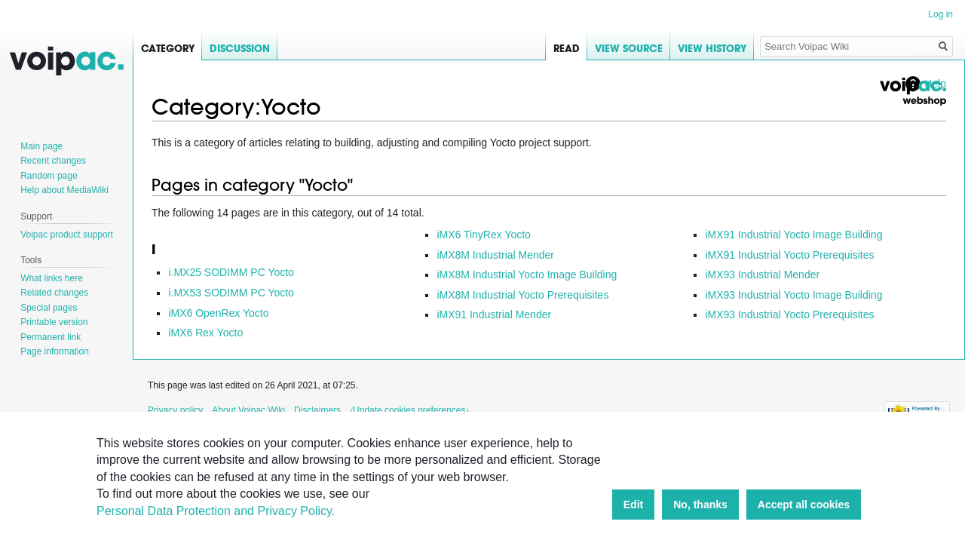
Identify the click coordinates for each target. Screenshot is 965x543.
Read (566, 48)
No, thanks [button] (700, 505)
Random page (48, 175)
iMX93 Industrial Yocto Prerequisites (789, 314)
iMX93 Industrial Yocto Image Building (793, 295)
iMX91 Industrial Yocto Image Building (793, 235)
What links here (51, 278)
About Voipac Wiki (248, 410)
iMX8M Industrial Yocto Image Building (527, 274)
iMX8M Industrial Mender (495, 255)
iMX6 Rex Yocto (205, 333)
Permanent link (50, 337)
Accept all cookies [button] (804, 505)
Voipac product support (66, 234)
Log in (940, 14)
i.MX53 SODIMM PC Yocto (231, 293)
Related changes (54, 292)
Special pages (48, 307)
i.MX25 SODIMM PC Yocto (231, 272)
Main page (41, 146)
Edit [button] (633, 505)
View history (712, 48)
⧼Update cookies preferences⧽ (409, 410)
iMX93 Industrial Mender (762, 274)
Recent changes (53, 160)
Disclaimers (317, 410)
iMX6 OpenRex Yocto (218, 313)
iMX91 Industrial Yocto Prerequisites (789, 255)
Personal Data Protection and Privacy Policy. (215, 511)
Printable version (53, 322)
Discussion (240, 48)
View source (629, 48)
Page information (54, 351)
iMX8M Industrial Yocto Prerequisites (522, 295)
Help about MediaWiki (64, 190)
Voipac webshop (912, 92)
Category (168, 48)
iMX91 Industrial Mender (494, 314)
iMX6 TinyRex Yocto (484, 235)
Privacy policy (175, 410)
